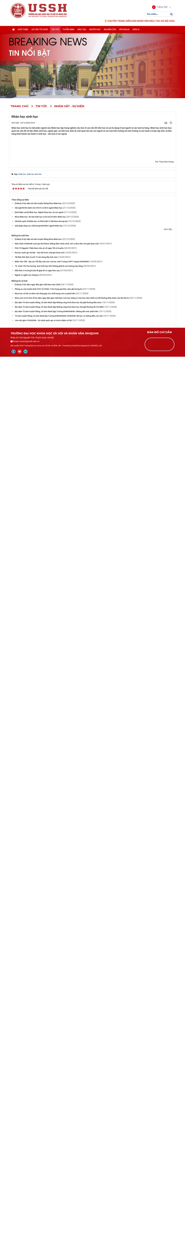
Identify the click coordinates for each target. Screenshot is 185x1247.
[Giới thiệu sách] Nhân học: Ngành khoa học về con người (39, 1103)
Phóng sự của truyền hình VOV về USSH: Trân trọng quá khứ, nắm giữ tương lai (48, 1179)
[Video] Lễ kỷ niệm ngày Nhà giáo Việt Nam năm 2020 (37, 1175)
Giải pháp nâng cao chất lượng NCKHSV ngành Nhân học (39, 1116)
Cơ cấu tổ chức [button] (39, 29)
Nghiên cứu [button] (110, 29)
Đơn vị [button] (136, 29)
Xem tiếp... (169, 1119)
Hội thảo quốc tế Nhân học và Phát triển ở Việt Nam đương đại (41, 1112)
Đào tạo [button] (82, 29)
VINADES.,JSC (96, 1236)
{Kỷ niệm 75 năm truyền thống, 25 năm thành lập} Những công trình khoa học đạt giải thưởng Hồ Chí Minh (59, 1197)
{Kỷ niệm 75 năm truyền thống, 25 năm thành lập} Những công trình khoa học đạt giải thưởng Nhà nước (58, 1193)
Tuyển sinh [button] (68, 29)
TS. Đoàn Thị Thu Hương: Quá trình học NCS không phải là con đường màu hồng (49, 1156)
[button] (159, 7)
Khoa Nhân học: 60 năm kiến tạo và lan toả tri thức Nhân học (40, 1107)
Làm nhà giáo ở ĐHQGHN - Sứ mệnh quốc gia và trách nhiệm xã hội (43, 1211)
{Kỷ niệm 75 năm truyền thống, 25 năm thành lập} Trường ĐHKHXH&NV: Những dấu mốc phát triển (56, 1202)
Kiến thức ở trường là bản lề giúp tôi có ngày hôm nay (37, 1161)
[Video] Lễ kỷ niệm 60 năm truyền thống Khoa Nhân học (38, 1094)
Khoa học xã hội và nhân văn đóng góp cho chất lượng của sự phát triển (45, 1184)
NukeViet (76, 1236)
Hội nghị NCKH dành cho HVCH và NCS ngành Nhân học (38, 1098)
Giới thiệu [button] (23, 29)
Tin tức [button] (55, 29)
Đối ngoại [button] (124, 29)
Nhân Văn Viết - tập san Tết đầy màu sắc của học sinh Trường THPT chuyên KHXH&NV (52, 1152)
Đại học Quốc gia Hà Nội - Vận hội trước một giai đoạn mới (39, 1143)
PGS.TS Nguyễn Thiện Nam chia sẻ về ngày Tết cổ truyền (39, 1138)
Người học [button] (95, 29)
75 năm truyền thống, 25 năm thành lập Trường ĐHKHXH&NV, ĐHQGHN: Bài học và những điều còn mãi (58, 1206)
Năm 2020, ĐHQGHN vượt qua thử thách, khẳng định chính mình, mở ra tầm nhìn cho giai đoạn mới (57, 1134)
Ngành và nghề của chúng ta (27, 1165)
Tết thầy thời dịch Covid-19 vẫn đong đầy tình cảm (36, 1147)
